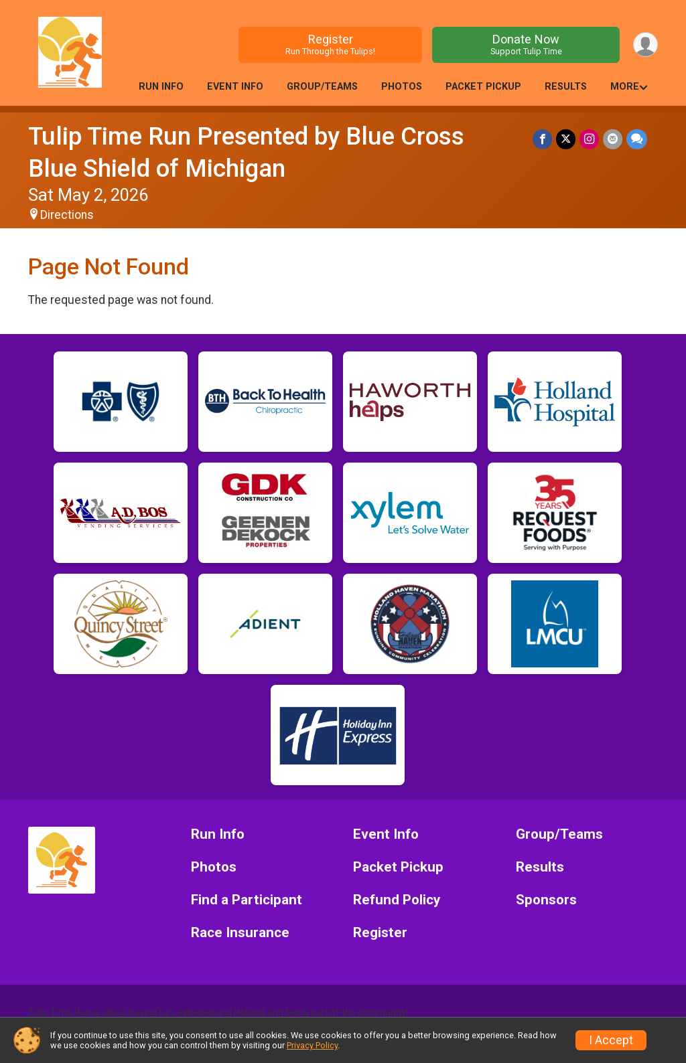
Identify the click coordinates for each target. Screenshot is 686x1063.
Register (330, 44)
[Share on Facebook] (542, 139)
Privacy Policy (312, 1045)
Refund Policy (396, 900)
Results (566, 86)
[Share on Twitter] (565, 139)
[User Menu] (645, 44)
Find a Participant (246, 900)
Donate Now (526, 44)
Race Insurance (240, 933)
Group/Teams (322, 86)
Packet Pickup (483, 86)
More (624, 86)
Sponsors (546, 900)
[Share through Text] (636, 139)
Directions (67, 215)
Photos (401, 86)
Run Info (161, 86)
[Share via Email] (612, 139)
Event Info (235, 86)
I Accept (611, 1040)
